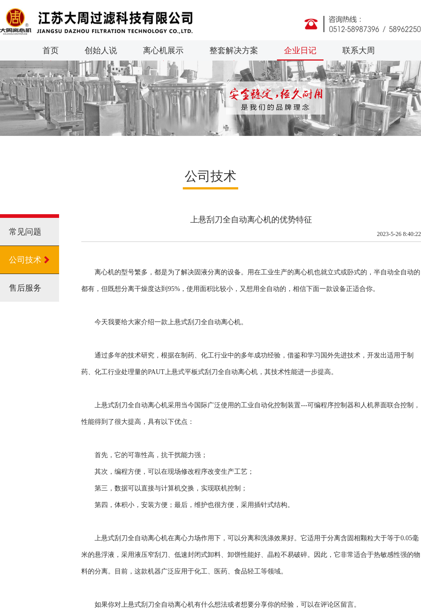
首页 (50, 53)
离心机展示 (163, 53)
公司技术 (25, 259)
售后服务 (25, 287)
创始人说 (101, 53)
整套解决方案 (233, 53)
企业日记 (300, 53)
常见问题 (25, 231)
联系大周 (358, 53)
